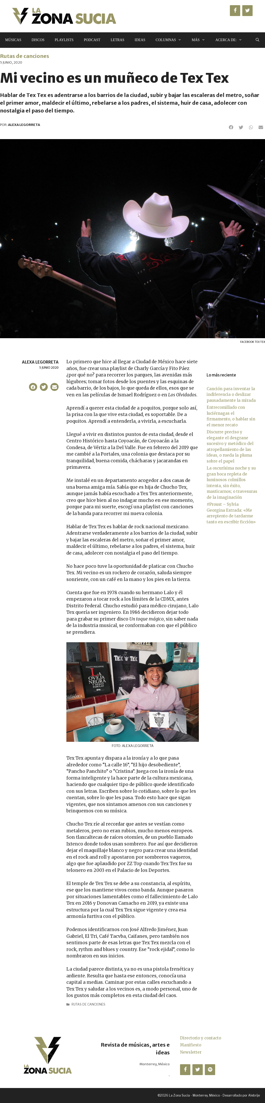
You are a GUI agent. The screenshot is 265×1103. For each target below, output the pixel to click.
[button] (231, 127)
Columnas (171, 40)
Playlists (64, 40)
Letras (117, 40)
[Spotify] (210, 1069)
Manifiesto (190, 1044)
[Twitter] (247, 10)
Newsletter (190, 1052)
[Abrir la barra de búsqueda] (257, 40)
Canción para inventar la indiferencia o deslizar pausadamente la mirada (231, 394)
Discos (38, 40)
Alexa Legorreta (40, 362)
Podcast (92, 40)
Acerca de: (231, 40)
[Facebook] (235, 10)
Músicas (13, 40)
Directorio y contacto (200, 1038)
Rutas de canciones (24, 56)
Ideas (140, 40)
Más (201, 40)
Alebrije (254, 1095)
